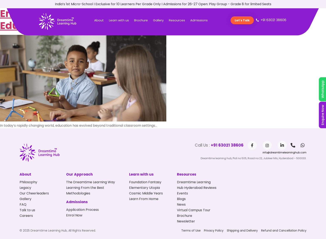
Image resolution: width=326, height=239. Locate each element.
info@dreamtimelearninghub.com (284, 152)
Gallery (158, 20)
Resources (177, 20)
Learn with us (119, 20)
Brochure (141, 20)
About (99, 20)
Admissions (199, 20)
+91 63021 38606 (227, 145)
